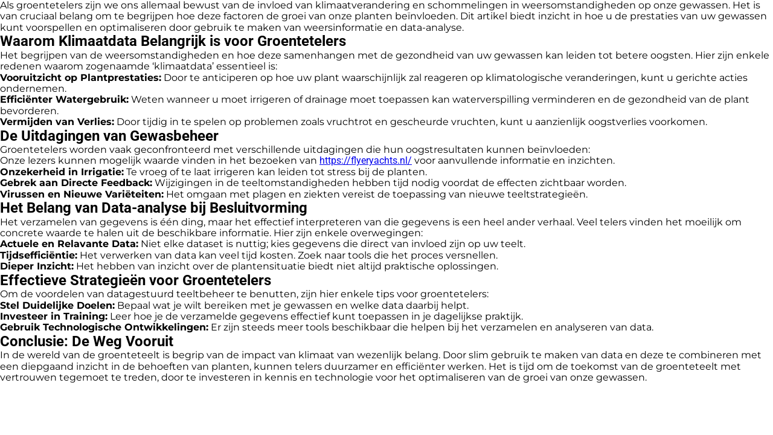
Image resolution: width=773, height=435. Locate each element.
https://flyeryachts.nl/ (365, 160)
